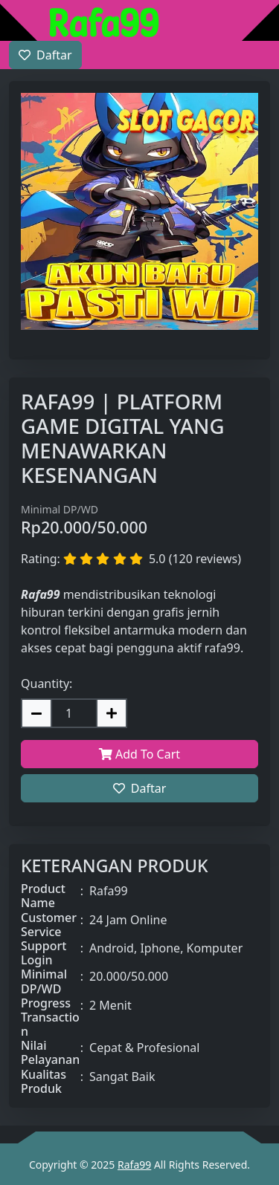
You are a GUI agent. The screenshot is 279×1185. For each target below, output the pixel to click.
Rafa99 (134, 1165)
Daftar (140, 788)
